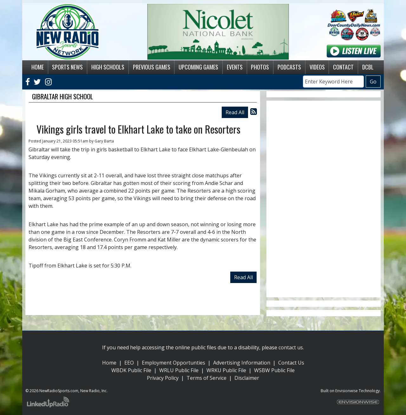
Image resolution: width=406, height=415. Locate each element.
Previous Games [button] (151, 67)
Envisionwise (346, 390)
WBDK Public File (131, 370)
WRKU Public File (226, 370)
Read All (235, 112)
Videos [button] (317, 67)
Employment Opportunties (173, 362)
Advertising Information (241, 362)
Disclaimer (246, 377)
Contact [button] (343, 67)
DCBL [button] (368, 67)
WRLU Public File (179, 370)
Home (109, 362)
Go (373, 81)
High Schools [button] (107, 67)
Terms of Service (206, 377)
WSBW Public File (274, 370)
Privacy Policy (163, 377)
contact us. (291, 347)
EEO (129, 362)
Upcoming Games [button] (198, 67)
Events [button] (235, 67)
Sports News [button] (67, 67)
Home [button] (37, 67)
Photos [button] (260, 67)
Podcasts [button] (289, 67)
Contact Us (291, 362)
